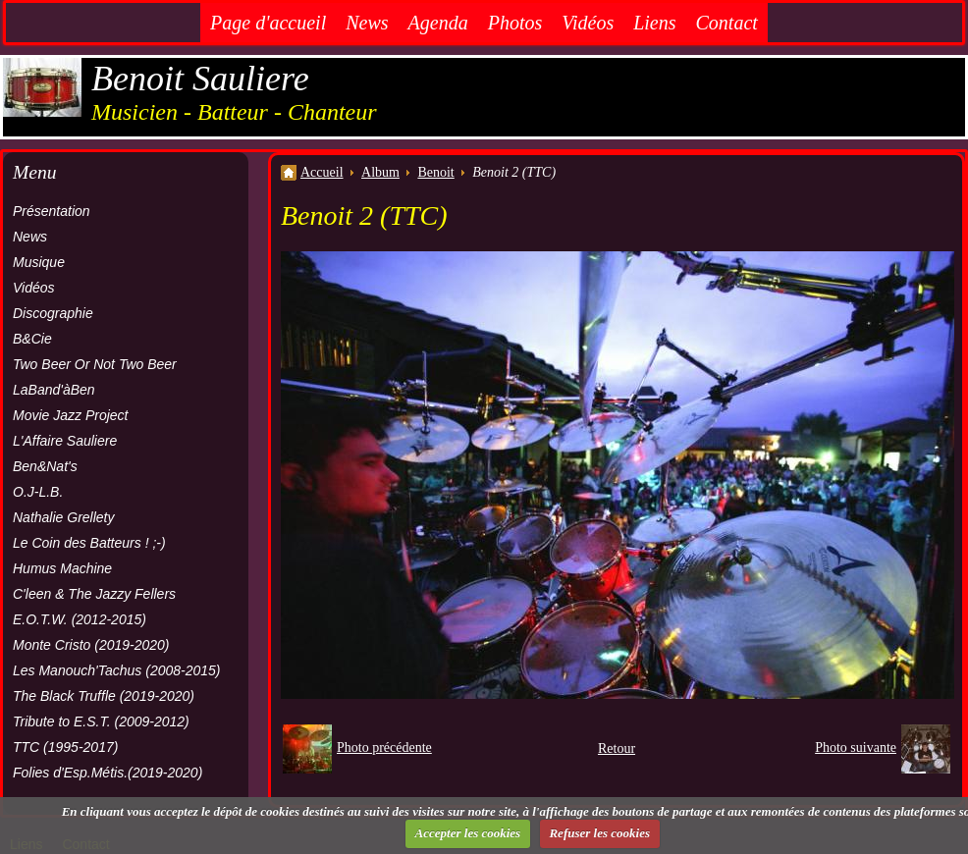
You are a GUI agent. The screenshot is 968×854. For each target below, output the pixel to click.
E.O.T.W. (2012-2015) (79, 619)
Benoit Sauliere (200, 78)
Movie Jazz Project (70, 415)
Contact (727, 22)
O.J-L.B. (38, 492)
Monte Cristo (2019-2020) (91, 645)
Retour (616, 748)
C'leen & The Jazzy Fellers (94, 594)
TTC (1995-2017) (65, 747)
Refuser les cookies (599, 833)
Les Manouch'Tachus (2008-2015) (117, 670)
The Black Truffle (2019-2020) (103, 696)
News (367, 22)
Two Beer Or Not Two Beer (95, 364)
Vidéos (588, 22)
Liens (654, 22)
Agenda (438, 22)
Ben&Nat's (45, 466)
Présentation (51, 211)
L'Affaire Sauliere (65, 441)
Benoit (435, 172)
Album (380, 172)
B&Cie (32, 339)
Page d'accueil (268, 22)
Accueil (322, 172)
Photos (515, 22)
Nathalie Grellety (64, 517)
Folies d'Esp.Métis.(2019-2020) (107, 772)
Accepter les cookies (468, 833)
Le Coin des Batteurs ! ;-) (89, 543)
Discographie (53, 313)
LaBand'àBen (54, 390)
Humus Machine (62, 568)
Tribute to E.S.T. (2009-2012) (101, 721)
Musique (39, 262)
